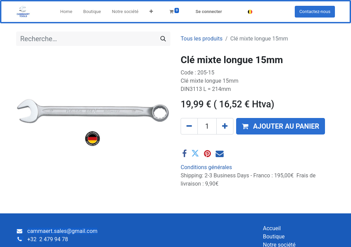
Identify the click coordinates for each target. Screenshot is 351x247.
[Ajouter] (224, 126)
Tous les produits (201, 38)
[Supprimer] (189, 126)
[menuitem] (66, 11)
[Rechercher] (163, 39)
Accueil (272, 228)
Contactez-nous (314, 11)
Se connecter (208, 11)
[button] (151, 11)
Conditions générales (206, 167)
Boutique (274, 236)
